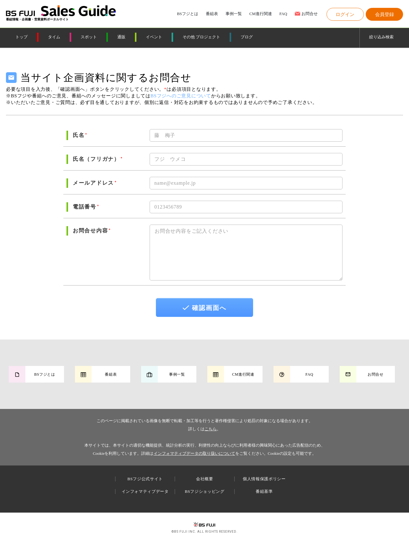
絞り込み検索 (381, 37)
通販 (121, 37)
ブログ (247, 37)
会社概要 (204, 478)
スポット (89, 37)
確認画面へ (204, 307)
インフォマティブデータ (145, 491)
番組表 (212, 14)
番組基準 (264, 491)
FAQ (283, 14)
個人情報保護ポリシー (264, 478)
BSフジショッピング (204, 491)
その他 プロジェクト (201, 37)
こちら (210, 429)
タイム (54, 37)
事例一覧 (234, 14)
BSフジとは (187, 14)
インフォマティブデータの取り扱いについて (194, 453)
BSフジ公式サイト (145, 478)
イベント (154, 37)
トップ (21, 37)
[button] (345, 14)
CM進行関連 (260, 14)
